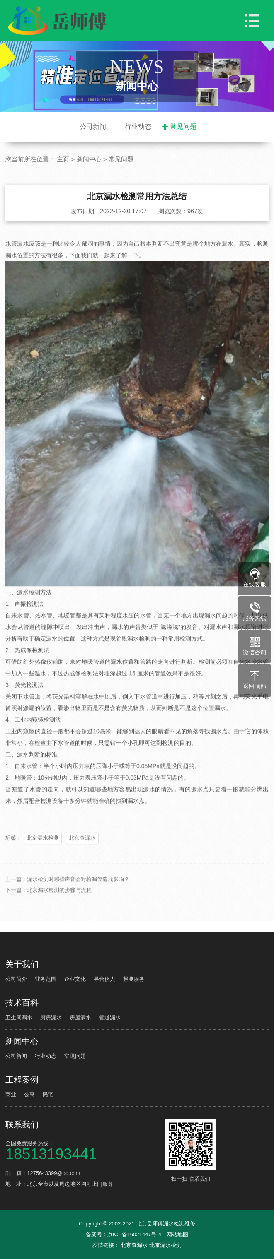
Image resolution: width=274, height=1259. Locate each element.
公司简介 (16, 979)
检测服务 (134, 979)
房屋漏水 (80, 1017)
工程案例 (22, 1079)
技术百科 (22, 1002)
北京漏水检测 (43, 848)
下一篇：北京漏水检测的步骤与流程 (48, 900)
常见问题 (183, 126)
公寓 (29, 1094)
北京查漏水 (82, 848)
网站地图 (177, 1234)
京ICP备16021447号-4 (134, 1234)
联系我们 (22, 1124)
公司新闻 (93, 126)
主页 (63, 159)
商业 (10, 1094)
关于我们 (22, 964)
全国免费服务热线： (84, 1150)
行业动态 (138, 126)
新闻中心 (89, 159)
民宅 (48, 1094)
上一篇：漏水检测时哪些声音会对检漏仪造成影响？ (67, 889)
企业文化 (75, 979)
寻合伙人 (104, 979)
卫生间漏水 (18, 1017)
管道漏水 (110, 1017)
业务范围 (45, 979)
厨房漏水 (51, 1017)
